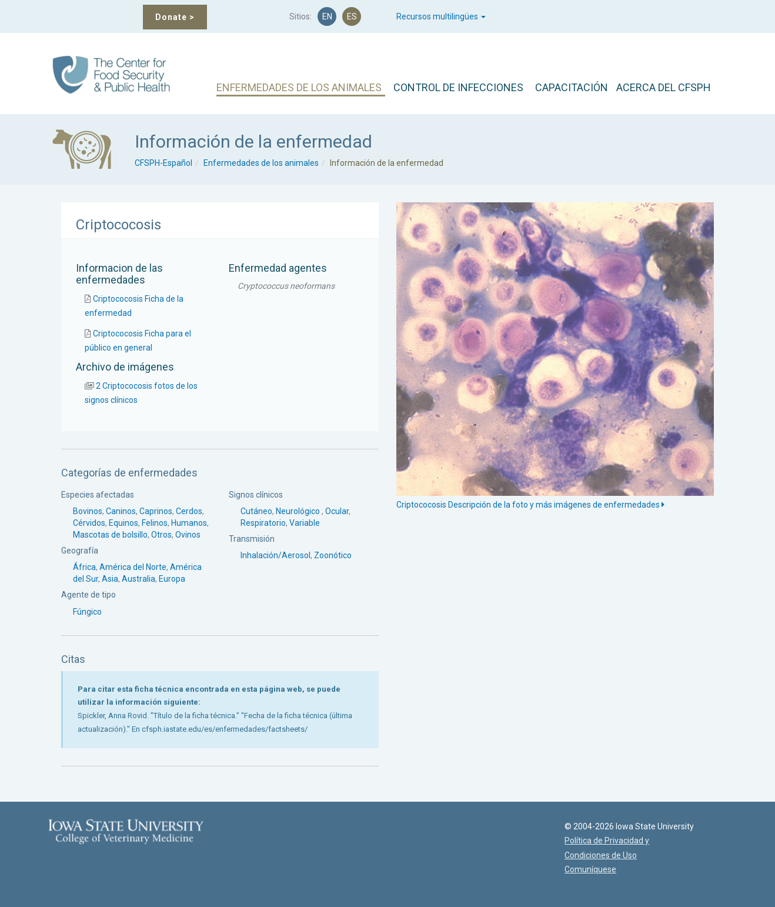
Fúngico (87, 611)
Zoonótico (333, 555)
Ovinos (188, 534)
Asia (110, 578)
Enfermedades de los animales (261, 163)
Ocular (337, 511)
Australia (138, 578)
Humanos (189, 523)
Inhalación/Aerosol (275, 555)
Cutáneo (256, 511)
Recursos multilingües (441, 16)
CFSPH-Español (163, 163)
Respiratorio (263, 523)
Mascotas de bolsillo (110, 534)
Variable (304, 523)
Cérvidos (89, 523)
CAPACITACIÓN (571, 87)
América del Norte (132, 567)
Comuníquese (583, 869)
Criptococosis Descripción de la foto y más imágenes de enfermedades (530, 504)
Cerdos (189, 511)
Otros (161, 534)
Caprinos (155, 511)
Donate (175, 17)
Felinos (155, 523)
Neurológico (299, 511)
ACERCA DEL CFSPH (663, 87)
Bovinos (87, 511)
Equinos (123, 523)
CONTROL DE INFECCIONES (458, 87)
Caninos (121, 511)
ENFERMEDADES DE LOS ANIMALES (299, 87)
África (84, 567)
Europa (172, 578)
